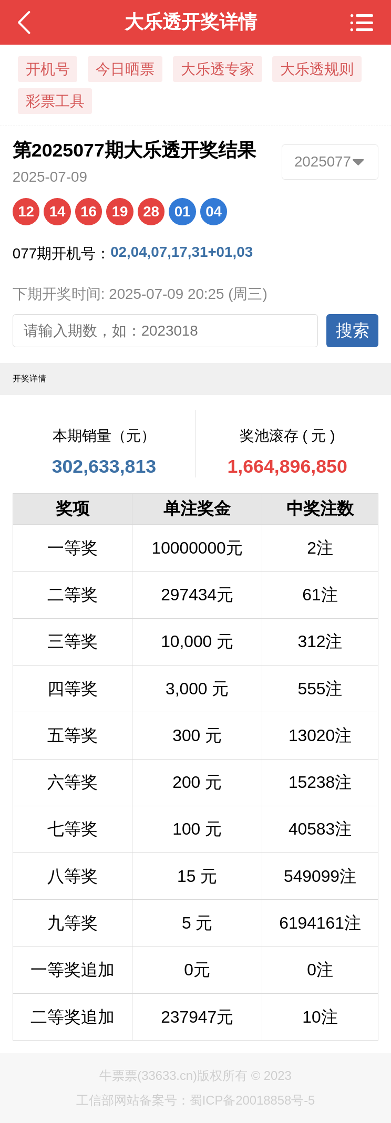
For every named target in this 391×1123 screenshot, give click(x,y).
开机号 (48, 69)
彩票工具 (55, 101)
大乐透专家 (217, 69)
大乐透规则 (317, 69)
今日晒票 (125, 69)
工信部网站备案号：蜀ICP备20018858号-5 (195, 1100)
